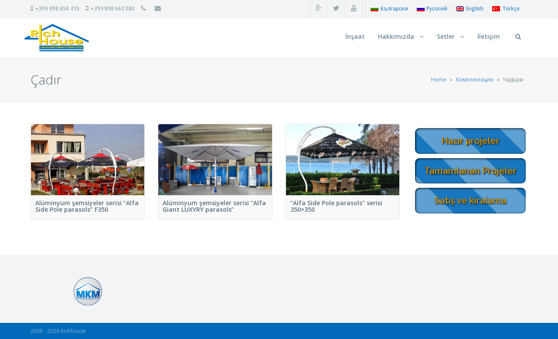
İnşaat (355, 36)
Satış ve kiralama (471, 200)
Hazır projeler (470, 141)
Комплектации (474, 79)
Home (438, 79)
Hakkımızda (401, 36)
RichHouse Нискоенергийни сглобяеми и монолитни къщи (56, 38)
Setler (450, 36)
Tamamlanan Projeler (470, 171)
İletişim (488, 36)
